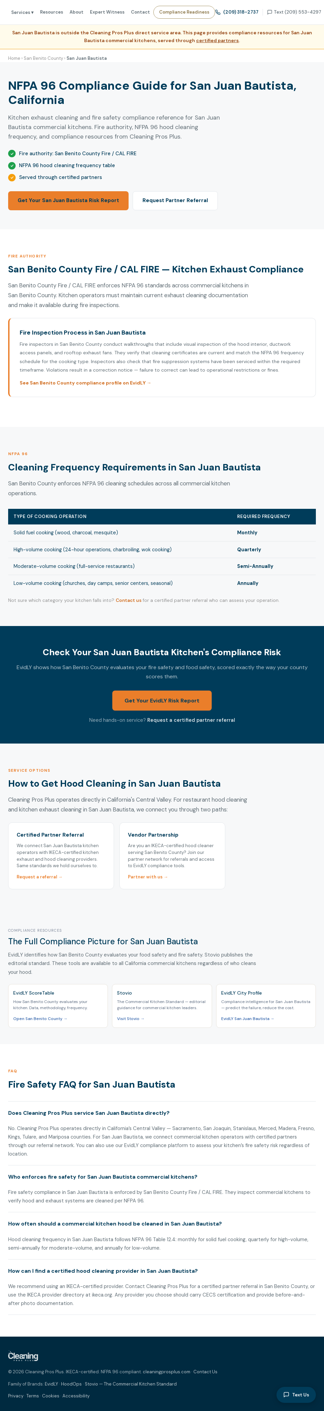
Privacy (15, 1396)
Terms (32, 1396)
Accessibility (76, 1396)
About (76, 12)
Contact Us (205, 1372)
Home (14, 58)
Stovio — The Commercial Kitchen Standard (131, 1384)
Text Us (296, 1395)
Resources (51, 12)
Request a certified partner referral (191, 720)
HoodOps (71, 1384)
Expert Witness (107, 12)
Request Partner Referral (175, 200)
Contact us (128, 600)
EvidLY (51, 1384)
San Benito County (43, 58)
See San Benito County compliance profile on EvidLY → (85, 383)
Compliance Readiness (184, 12)
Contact (140, 12)
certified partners (217, 40)
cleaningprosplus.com (166, 1372)
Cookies (50, 1396)
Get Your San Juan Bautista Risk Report (68, 200)
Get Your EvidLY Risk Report (162, 700)
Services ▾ (22, 12)
